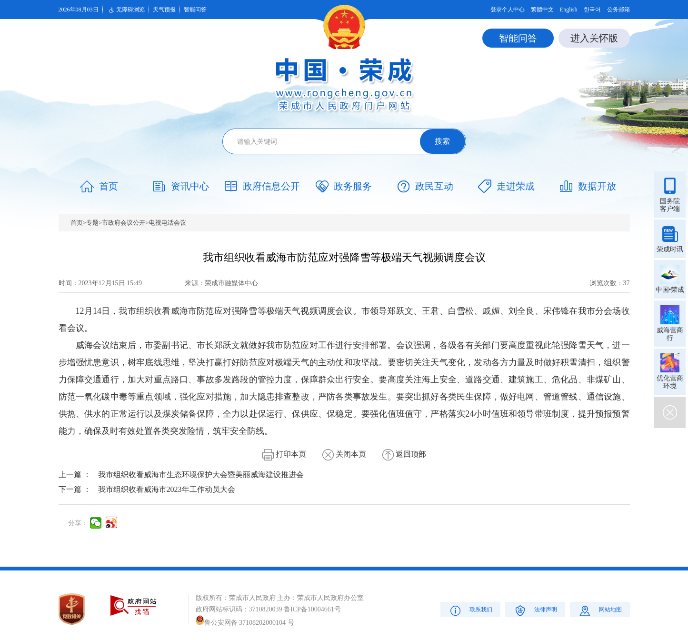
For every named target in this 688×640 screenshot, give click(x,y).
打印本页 (284, 454)
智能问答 (195, 9)
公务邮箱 (618, 9)
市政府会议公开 (123, 222)
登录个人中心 (507, 9)
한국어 (592, 9)
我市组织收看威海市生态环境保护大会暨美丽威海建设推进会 (201, 474)
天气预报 (164, 9)
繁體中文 (542, 9)
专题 (92, 222)
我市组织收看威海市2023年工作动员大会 (166, 489)
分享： (78, 523)
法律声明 (535, 610)
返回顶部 (404, 454)
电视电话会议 (167, 222)
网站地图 (600, 610)
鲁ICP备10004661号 (312, 609)
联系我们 (470, 610)
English (569, 9)
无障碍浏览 (126, 10)
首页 (76, 222)
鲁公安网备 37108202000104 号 (245, 622)
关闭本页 (344, 454)
